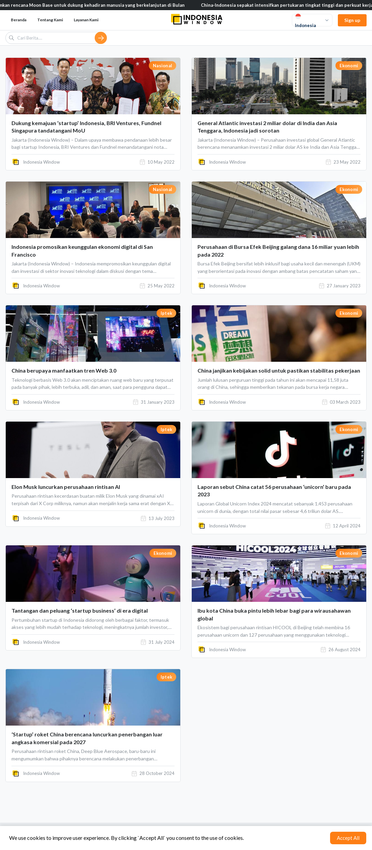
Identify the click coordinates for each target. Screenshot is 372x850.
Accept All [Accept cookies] (348, 838)
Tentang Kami (50, 19)
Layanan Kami (86, 19)
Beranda (18, 19)
